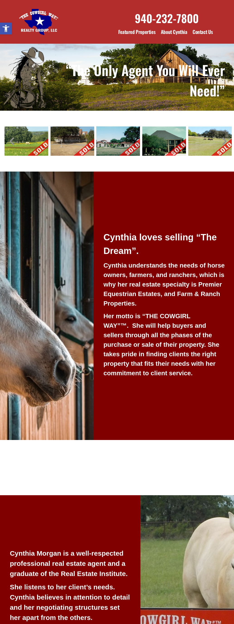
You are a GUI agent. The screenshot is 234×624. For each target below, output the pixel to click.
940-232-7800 (167, 18)
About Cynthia (174, 31)
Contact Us (203, 31)
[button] (6, 28)
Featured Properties (136, 31)
